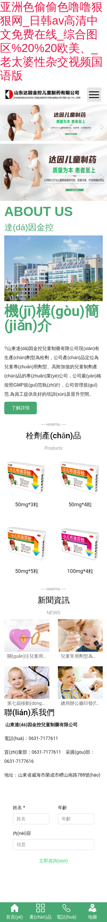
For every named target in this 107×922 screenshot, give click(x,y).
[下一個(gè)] (101, 123)
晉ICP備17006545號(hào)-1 (68, 880)
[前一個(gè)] (5, 123)
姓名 (19, 807)
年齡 (62, 807)
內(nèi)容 (22, 833)
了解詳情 (20, 407)
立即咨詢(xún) (53, 860)
